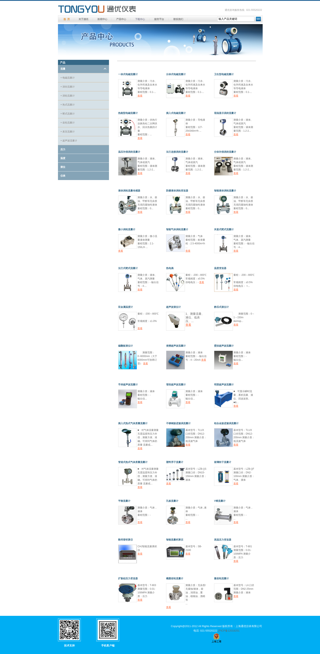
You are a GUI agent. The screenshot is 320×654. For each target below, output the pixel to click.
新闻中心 (102, 19)
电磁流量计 (67, 77)
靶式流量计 (67, 113)
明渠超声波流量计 (224, 384)
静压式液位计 (221, 307)
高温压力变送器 (222, 539)
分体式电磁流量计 (176, 74)
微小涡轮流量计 (126, 229)
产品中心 (121, 19)
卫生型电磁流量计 (224, 74)
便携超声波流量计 (176, 345)
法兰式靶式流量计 (128, 268)
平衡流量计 (124, 500)
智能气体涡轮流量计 (177, 229)
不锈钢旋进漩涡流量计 (178, 423)
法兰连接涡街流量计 (177, 151)
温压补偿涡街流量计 (129, 151)
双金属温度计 (125, 307)
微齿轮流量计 (221, 578)
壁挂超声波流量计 (224, 345)
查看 (140, 95)
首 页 (66, 19)
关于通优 (84, 19)
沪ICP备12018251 (229, 630)
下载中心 (140, 19)
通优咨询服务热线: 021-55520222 (243, 10)
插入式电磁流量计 (176, 113)
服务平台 (159, 19)
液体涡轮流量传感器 (129, 190)
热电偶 (169, 268)
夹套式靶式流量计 (224, 229)
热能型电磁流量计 (128, 113)
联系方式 (178, 19)
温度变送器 (220, 268)
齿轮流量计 (67, 122)
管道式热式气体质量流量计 (133, 462)
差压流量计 (67, 131)
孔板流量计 (172, 500)
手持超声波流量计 (128, 384)
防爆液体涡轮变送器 (177, 190)
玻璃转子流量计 (222, 462)
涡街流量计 (67, 86)
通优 (97, 9)
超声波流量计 (68, 140)
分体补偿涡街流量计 (225, 151)
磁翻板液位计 (125, 345)
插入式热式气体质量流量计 (133, 423)
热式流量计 (67, 104)
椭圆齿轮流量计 (174, 578)
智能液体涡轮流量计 (225, 190)
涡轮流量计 (67, 95)
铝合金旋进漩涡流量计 (226, 423)
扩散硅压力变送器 (128, 578)
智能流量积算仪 (174, 539)
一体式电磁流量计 (128, 74)
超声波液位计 (173, 307)
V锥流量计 (220, 500)
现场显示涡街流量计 (225, 113)
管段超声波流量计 (176, 384)
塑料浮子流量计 (174, 462)
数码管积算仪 (125, 539)
